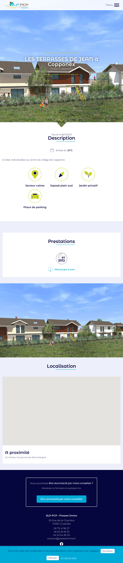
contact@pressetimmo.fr (61, 538)
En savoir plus (69, 558)
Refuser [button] (52, 558)
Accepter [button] (107, 551)
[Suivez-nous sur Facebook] (61, 544)
